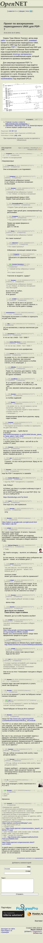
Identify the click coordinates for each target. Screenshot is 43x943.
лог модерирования (37, 858)
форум (21, 11)
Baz (9, 323)
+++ (16, 11)
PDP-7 (13, 47)
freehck (12, 353)
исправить (29, 119)
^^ (29, 165)
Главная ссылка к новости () (17, 123)
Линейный (34, 148)
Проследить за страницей (6, 934)
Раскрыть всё (32, 149)
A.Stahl (14, 299)
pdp (15, 135)
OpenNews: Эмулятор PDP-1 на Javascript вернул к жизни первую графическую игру (24, 126)
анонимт (12, 639)
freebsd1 (9, 803)
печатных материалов (22, 54)
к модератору (15, 155)
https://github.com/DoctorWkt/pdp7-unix (17, 823)
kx (7, 779)
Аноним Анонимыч (18, 264)
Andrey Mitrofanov (15, 342)
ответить (28, 153)
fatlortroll (15, 242)
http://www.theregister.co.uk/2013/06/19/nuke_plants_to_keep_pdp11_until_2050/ (22, 435)
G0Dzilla (13, 367)
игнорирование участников (24, 858)
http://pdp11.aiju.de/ (9, 524)
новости (11, 11)
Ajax (19, 148)
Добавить (28, 934)
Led (9, 659)
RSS (39, 149)
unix (19, 135)
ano (11, 458)
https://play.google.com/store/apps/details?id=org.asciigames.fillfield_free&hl (18, 631)
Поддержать (37, 934)
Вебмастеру (37, 936)
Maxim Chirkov (36, 932)
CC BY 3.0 (13, 131)
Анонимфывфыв (17, 203)
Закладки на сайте (8, 931)
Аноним (13, 188)
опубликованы (7, 79)
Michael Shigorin (13, 545)
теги (27, 11)
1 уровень (25, 148)
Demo (12, 231)
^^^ (32, 165)
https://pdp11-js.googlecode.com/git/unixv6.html (19, 522)
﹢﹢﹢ (32, 469)
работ (3, 40)
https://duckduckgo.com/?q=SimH (15, 497)
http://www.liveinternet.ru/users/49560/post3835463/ (24, 644)
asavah (12, 563)
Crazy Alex (11, 165)
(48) (2, 149)
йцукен (13, 402)
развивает (33, 40)
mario (10, 501)
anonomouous (10, 312)
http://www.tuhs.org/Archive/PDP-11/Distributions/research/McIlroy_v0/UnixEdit (18, 719)
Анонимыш (11, 333)
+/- (40, 148)
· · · (5, 155)
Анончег (12, 606)
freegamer (9, 153)
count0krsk (14, 379)
